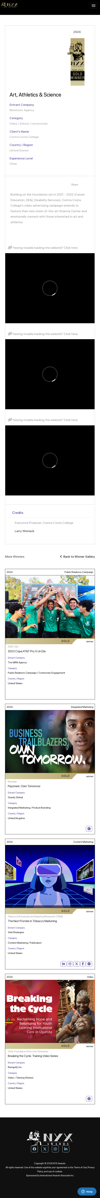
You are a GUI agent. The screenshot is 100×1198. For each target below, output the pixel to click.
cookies (58, 1171)
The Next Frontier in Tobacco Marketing (32, 921)
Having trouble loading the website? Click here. (43, 247)
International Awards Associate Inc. (57, 1175)
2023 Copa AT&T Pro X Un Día (27, 651)
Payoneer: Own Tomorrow (24, 786)
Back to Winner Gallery (77, 556)
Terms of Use (80, 1167)
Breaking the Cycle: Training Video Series (33, 1056)
